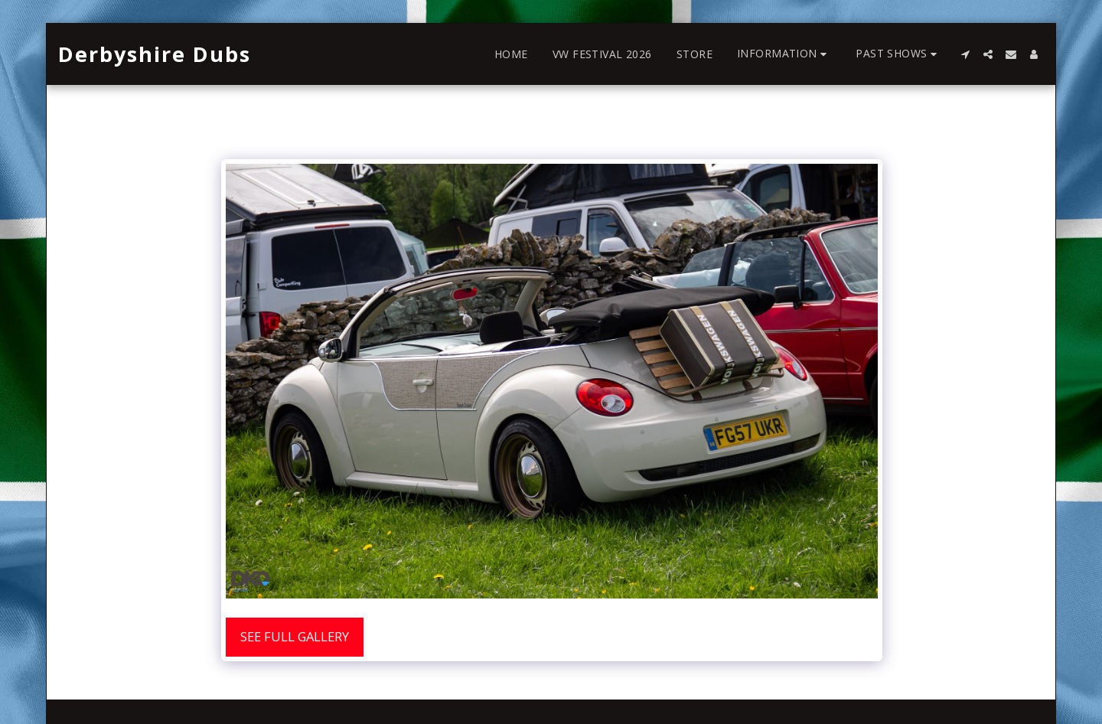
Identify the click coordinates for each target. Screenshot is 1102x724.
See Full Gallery (294, 636)
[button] (784, 54)
